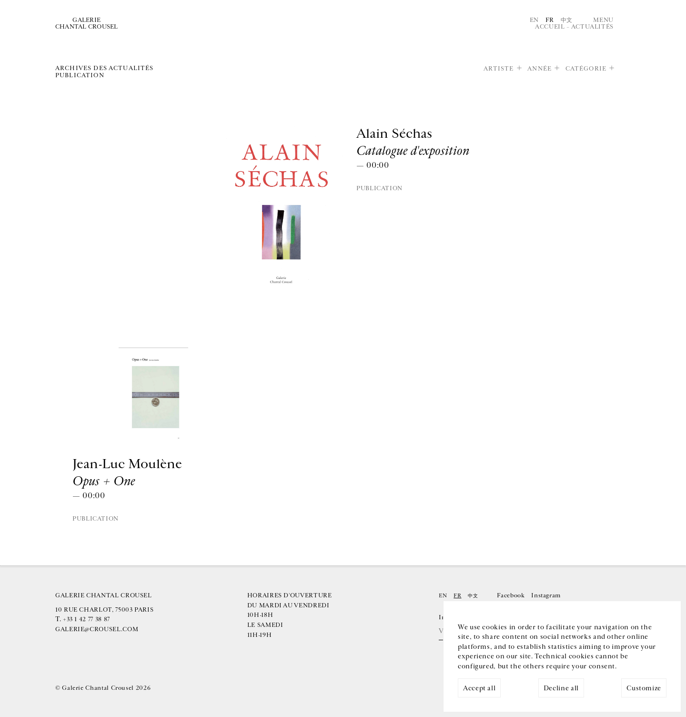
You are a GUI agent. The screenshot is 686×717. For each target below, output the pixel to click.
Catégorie (585, 68)
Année (539, 68)
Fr (549, 20)
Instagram (546, 595)
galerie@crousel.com (96, 629)
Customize (643, 688)
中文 (567, 20)
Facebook (511, 595)
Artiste (499, 68)
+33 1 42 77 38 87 (86, 619)
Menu (603, 20)
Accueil (550, 27)
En (534, 20)
